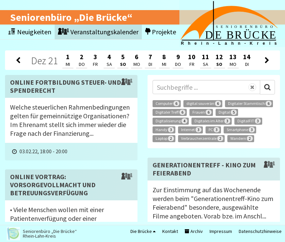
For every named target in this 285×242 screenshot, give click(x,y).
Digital (228, 112)
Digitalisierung (171, 121)
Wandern (241, 138)
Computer (167, 103)
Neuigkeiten (29, 32)
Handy (165, 129)
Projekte (160, 32)
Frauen (202, 112)
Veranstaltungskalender (98, 32)
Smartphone (241, 129)
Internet (191, 129)
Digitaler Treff (170, 112)
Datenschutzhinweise (260, 231)
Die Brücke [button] (143, 231)
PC (214, 129)
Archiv (194, 231)
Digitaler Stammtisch (250, 103)
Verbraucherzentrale (202, 138)
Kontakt (170, 231)
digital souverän (203, 103)
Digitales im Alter (212, 121)
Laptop (165, 138)
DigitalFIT (249, 121)
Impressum (221, 231)
